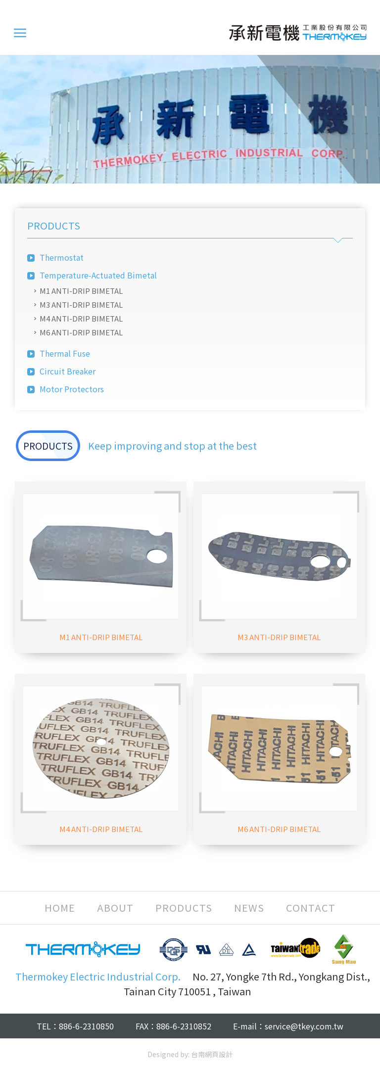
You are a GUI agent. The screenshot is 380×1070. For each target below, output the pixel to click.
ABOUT (115, 907)
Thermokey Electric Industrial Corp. (298, 33)
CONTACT (310, 907)
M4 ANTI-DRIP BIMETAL (81, 318)
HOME (60, 907)
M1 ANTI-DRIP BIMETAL (81, 290)
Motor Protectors (72, 389)
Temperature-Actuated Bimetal (98, 275)
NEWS (249, 907)
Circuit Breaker (67, 371)
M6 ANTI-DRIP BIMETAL (81, 332)
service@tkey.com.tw (304, 1026)
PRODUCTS (183, 907)
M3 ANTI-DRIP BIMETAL (81, 304)
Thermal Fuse (65, 353)
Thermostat (62, 257)
